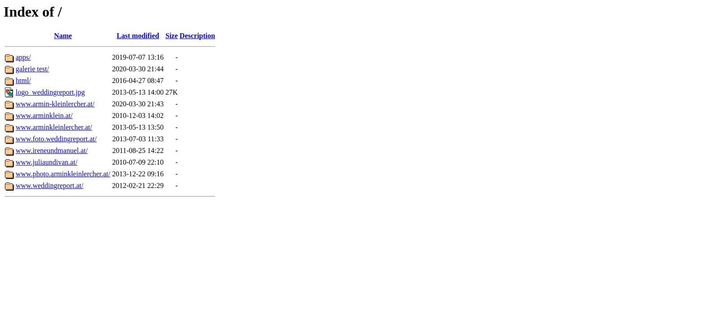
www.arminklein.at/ (44, 115)
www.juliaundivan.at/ (47, 162)
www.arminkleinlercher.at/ (54, 127)
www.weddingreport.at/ (49, 185)
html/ (23, 80)
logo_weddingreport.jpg (50, 92)
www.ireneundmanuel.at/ (52, 150)
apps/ (23, 57)
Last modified (138, 35)
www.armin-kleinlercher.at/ (55, 104)
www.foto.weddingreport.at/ (56, 139)
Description (197, 35)
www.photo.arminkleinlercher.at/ (63, 174)
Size (171, 35)
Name (63, 35)
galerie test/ (32, 69)
